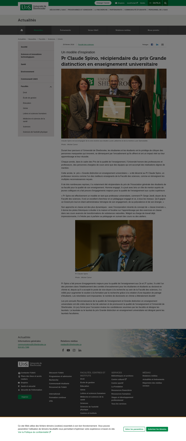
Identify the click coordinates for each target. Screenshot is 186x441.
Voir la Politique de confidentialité (33, 432)
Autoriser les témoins (157, 429)
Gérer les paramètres (134, 429)
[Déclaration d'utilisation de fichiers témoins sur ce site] (93, 429)
